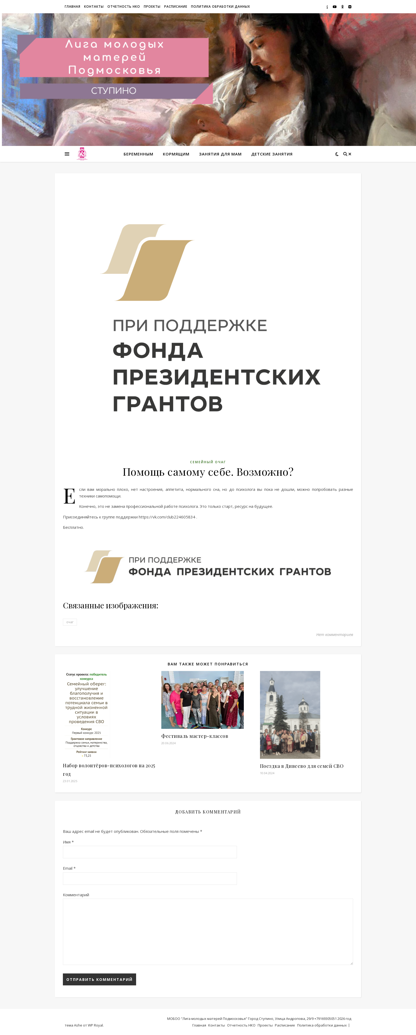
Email (69, 868)
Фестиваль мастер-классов (194, 736)
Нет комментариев (334, 634)
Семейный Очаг (208, 462)
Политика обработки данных (220, 6)
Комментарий (76, 894)
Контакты (94, 6)
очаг (69, 622)
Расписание (175, 6)
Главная (72, 6)
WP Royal (95, 1025)
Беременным (138, 154)
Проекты (152, 6)
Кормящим (176, 154)
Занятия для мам (220, 154)
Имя (68, 842)
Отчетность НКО (123, 6)
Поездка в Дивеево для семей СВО (302, 766)
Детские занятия (272, 154)
